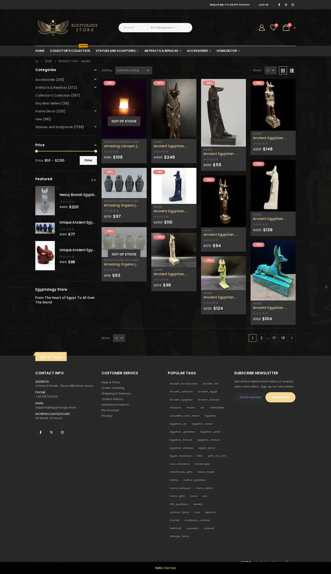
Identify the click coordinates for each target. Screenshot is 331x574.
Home (39, 51)
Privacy (107, 416)
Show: (257, 70)
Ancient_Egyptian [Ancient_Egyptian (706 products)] (181, 399)
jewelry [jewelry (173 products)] (197, 504)
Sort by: (107, 70)
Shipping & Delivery (116, 393)
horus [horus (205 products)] (194, 496)
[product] (124, 109)
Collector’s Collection (70, 49)
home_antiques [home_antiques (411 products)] (180, 488)
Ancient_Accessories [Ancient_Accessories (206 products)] (184, 383)
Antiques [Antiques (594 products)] (175, 407)
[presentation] (92, 179)
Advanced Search (115, 404)
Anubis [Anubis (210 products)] (190, 407)
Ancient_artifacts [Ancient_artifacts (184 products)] (181, 391)
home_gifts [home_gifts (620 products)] (177, 496)
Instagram (62, 432)
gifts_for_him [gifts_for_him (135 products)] (217, 456)
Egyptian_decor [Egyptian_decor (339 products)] (202, 424)
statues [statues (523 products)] (209, 528)
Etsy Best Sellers (48, 103)
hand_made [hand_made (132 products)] (206, 472)
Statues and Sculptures (116, 51)
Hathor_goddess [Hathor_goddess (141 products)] (195, 480)
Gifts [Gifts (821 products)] (199, 456)
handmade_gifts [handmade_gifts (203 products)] (181, 472)
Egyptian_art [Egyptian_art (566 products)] (178, 424)
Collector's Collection (52, 95)
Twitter (51, 432)
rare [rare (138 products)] (197, 512)
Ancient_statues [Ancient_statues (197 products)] (209, 399)
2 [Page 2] (261, 338)
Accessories (197, 51)
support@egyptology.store (55, 407)
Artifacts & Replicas (161, 51)
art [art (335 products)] (202, 407)
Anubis (158, 142)
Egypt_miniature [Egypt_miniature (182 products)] (180, 456)
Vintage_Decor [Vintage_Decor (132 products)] (179, 536)
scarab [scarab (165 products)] (174, 520)
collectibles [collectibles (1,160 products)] (217, 407)
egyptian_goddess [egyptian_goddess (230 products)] (182, 432)
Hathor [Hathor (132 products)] (174, 480)
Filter (88, 160)
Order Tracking (113, 388)
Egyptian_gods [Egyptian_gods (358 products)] (210, 432)
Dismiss (170, 568)
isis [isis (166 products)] (205, 496)
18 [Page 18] (283, 338)
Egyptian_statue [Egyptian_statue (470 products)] (208, 440)
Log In (263, 5)
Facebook (40, 432)
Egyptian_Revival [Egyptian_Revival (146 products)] (181, 440)
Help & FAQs (111, 382)
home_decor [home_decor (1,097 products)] (204, 488)
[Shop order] (133, 70)
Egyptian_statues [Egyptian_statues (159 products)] (181, 448)
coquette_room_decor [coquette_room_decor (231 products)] (185, 415)
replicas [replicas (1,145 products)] (210, 512)
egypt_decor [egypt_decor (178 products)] (206, 448)
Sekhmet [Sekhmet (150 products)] (175, 528)
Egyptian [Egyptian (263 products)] (210, 415)
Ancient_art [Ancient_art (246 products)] (210, 383)
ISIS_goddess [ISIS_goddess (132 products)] (179, 504)
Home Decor (227, 51)
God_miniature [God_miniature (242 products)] (180, 464)
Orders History (112, 399)
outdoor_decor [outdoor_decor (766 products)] (179, 512)
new (38, 119)
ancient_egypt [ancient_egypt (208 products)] (207, 391)
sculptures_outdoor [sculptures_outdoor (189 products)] (197, 520)
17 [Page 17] (274, 338)
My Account (110, 410)
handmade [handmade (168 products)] (202, 464)
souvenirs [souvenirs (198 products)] (192, 528)
